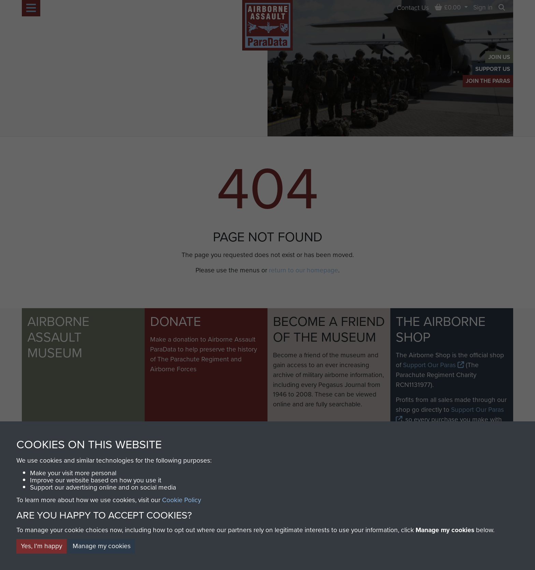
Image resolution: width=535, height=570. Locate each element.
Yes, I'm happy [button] (41, 546)
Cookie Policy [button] (181, 500)
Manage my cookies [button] (102, 546)
